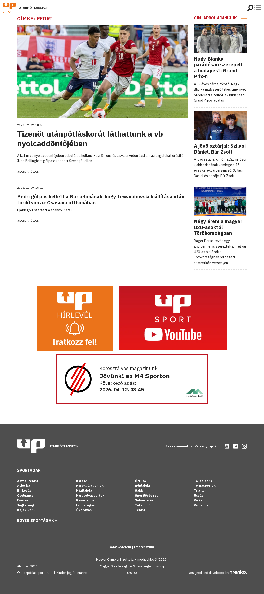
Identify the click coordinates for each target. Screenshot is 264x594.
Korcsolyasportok (90, 495)
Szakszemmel (177, 446)
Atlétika (23, 486)
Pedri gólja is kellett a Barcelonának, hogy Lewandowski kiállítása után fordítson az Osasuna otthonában (100, 199)
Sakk (139, 490)
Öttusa (140, 481)
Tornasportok (205, 486)
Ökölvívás (84, 510)
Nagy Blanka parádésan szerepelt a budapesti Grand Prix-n (218, 67)
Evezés (22, 500)
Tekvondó (142, 505)
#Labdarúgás (28, 171)
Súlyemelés (144, 500)
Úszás (198, 495)
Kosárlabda (85, 500)
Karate (81, 481)
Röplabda (142, 486)
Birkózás (24, 490)
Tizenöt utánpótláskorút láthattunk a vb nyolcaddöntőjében (90, 138)
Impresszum (144, 547)
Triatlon (200, 490)
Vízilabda (201, 505)
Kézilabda (84, 490)
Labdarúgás (85, 505)
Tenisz (140, 510)
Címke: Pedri (34, 19)
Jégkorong (25, 505)
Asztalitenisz (28, 481)
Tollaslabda (203, 481)
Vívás (198, 500)
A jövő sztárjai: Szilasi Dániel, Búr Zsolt (220, 149)
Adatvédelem (121, 547)
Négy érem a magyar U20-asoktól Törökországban (218, 227)
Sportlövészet (146, 495)
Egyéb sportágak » (37, 520)
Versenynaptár (207, 446)
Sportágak (29, 470)
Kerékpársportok (90, 486)
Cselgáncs (25, 495)
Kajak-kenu (26, 510)
